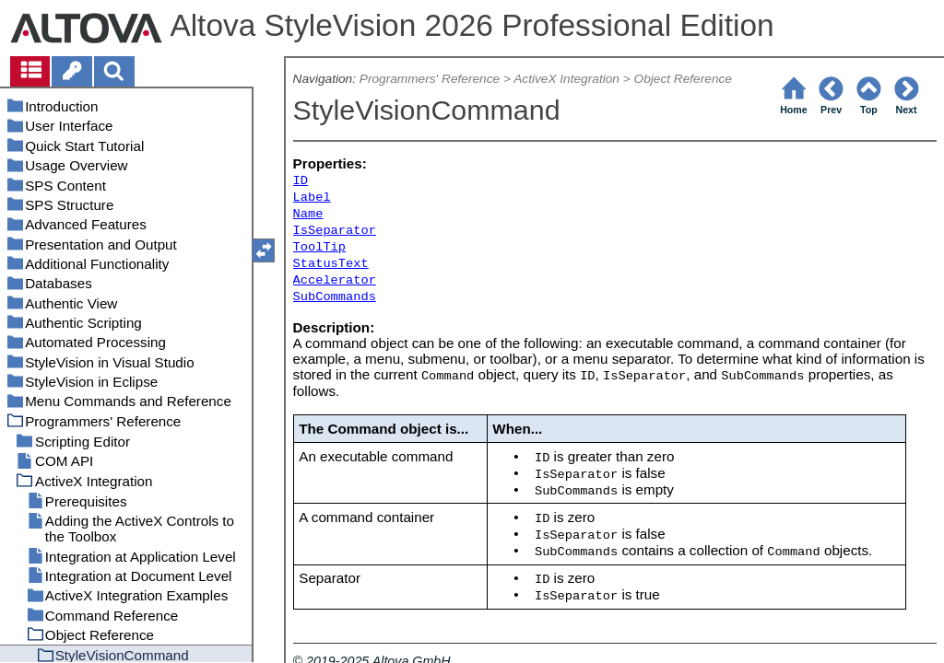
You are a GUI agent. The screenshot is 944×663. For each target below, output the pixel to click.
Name (308, 214)
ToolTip (319, 247)
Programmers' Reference (430, 79)
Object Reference (683, 79)
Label (312, 197)
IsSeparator (334, 231)
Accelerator (334, 280)
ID (300, 181)
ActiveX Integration (566, 79)
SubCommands (334, 297)
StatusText (331, 264)
